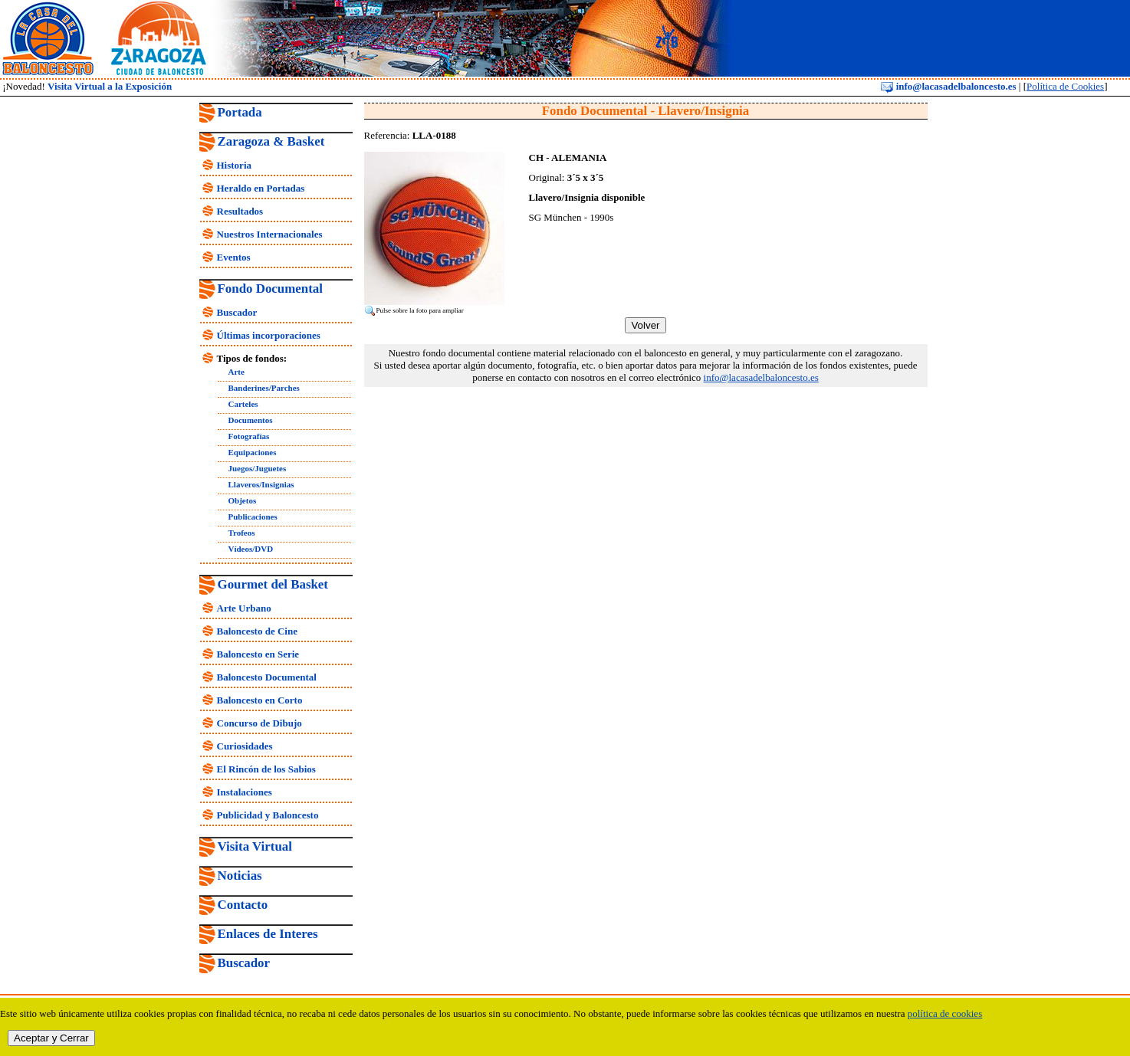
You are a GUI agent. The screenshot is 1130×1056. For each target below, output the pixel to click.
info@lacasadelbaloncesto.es (948, 86)
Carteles (243, 403)
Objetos (242, 500)
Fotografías (249, 436)
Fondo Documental (270, 288)
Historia (234, 165)
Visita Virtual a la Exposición (110, 86)
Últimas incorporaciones (268, 335)
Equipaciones (252, 452)
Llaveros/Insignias (261, 484)
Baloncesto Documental (267, 677)
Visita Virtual (255, 846)
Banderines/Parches (264, 387)
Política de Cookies (1065, 86)
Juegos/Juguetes (257, 468)
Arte (236, 371)
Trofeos (241, 532)
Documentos (250, 420)
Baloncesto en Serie (258, 654)
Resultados (240, 211)
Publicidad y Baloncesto (268, 815)
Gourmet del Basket (273, 584)
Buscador (237, 312)
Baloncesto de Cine (257, 631)
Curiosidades (245, 746)
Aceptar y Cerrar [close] (51, 1038)
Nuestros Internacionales (270, 234)
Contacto (243, 904)
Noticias (240, 875)
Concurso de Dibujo (259, 723)
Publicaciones (253, 516)
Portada (240, 112)
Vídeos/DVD (251, 548)
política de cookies (945, 1013)
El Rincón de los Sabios (266, 769)
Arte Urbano (244, 608)
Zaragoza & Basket (271, 141)
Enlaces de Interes (268, 933)
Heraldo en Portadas (261, 188)
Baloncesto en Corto (260, 700)
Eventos (234, 257)
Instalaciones (244, 792)
